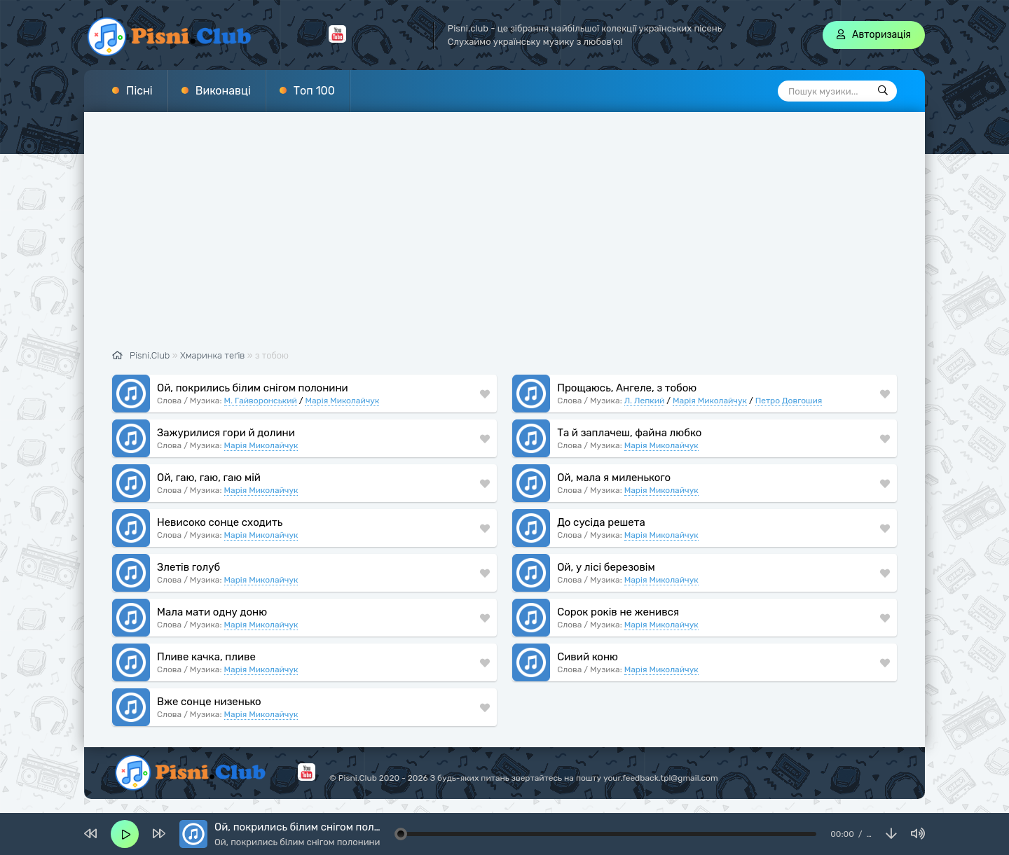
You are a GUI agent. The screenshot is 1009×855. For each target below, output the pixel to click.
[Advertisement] (504, 238)
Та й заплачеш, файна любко (629, 432)
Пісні (139, 90)
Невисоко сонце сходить (219, 522)
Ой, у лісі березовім (606, 567)
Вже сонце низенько (209, 701)
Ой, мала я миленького (614, 477)
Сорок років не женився (618, 612)
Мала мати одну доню (212, 612)
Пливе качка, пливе (206, 657)
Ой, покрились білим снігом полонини (252, 388)
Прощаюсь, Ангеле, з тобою (626, 388)
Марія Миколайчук (342, 400)
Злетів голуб (188, 567)
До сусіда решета (601, 522)
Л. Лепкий (644, 400)
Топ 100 (314, 90)
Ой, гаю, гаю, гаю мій (209, 477)
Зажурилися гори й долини (226, 432)
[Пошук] (883, 91)
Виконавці (223, 90)
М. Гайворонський (260, 400)
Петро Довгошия (789, 400)
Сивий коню (587, 657)
